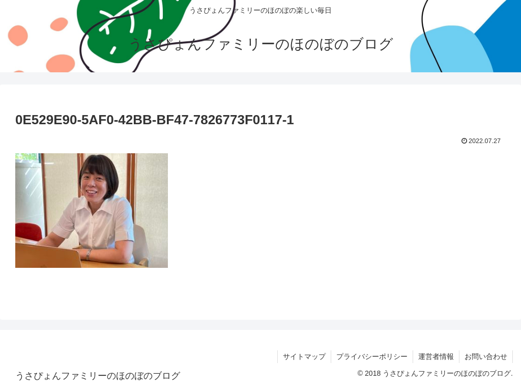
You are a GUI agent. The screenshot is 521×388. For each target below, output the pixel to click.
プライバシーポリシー (372, 356)
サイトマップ (304, 356)
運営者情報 (436, 356)
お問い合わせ (486, 356)
